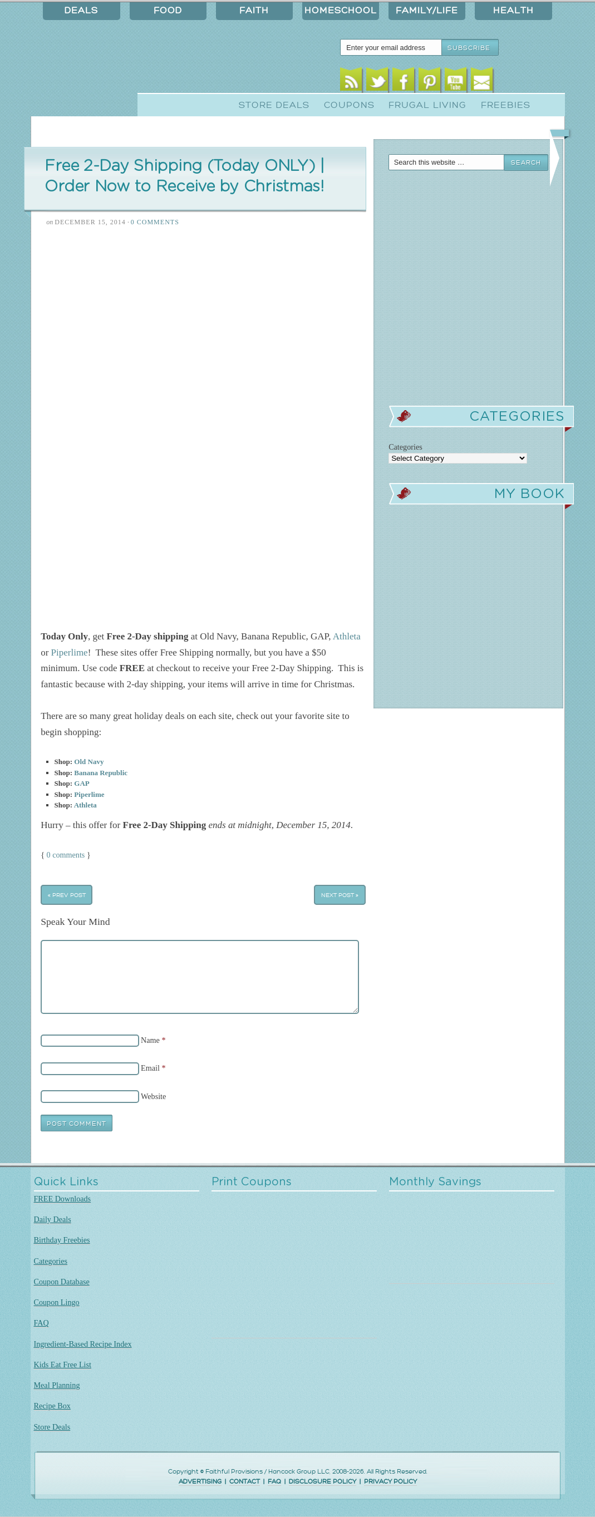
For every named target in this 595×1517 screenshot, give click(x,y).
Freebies (505, 105)
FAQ (41, 1322)
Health (513, 11)
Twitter (377, 82)
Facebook (403, 82)
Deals (81, 11)
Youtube (455, 82)
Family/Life (427, 11)
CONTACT (244, 1481)
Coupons (349, 105)
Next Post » (339, 895)
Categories (51, 1261)
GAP (81, 783)
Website (153, 1096)
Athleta (347, 636)
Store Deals (274, 105)
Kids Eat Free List (62, 1364)
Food (168, 11)
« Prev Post (67, 895)
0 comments (66, 854)
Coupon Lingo (57, 1302)
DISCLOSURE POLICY (322, 1481)
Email (482, 82)
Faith (254, 11)
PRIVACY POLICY (390, 1481)
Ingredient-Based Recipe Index (83, 1343)
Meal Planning (57, 1385)
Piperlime (69, 652)
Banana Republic (100, 773)
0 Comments (155, 222)
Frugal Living (427, 105)
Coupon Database (62, 1281)
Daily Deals (52, 1219)
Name (150, 1040)
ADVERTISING (200, 1481)
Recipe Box (52, 1405)
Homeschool (340, 11)
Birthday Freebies (62, 1239)
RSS (351, 82)
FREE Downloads (62, 1198)
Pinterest (429, 82)
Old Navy (89, 761)
